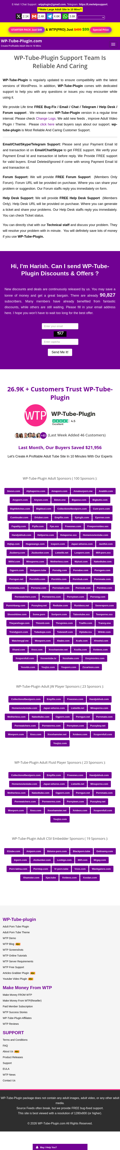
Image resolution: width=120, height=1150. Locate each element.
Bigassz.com (79, 499)
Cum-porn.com (101, 508)
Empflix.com (62, 517)
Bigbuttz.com (99, 499)
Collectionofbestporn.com (72, 508)
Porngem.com (102, 570)
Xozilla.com (80, 649)
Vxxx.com (80, 869)
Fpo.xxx (54, 526)
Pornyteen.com (75, 596)
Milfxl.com (14, 561)
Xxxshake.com (70, 658)
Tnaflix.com (85, 623)
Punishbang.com (15, 605)
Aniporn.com (33, 851)
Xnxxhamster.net (58, 649)
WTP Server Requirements (18, 961)
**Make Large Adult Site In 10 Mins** (60, 9)
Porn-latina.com (18, 869)
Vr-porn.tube (61, 869)
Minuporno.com (35, 561)
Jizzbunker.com (40, 552)
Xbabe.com (63, 640)
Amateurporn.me (82, 491)
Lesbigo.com (64, 860)
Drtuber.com (41, 517)
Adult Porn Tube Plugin (16, 926)
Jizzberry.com (17, 552)
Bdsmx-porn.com (57, 851)
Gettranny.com (104, 851)
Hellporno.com (45, 535)
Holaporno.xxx (68, 535)
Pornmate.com (102, 579)
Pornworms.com (51, 596)
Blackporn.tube (81, 851)
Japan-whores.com (82, 544)
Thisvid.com (42, 623)
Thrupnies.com (64, 623)
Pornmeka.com (16, 588)
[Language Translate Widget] (91, 17)
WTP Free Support (13, 967)
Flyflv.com (38, 526)
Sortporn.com (59, 614)
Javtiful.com (106, 544)
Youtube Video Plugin (15, 978)
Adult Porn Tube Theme (16, 932)
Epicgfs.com (82, 517)
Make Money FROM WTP (17, 994)
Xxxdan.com (90, 877)
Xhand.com (18, 649)
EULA (6, 1068)
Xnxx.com (36, 649)
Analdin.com (106, 491)
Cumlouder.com (19, 517)
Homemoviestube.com (95, 535)
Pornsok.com (83, 588)
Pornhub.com (80, 579)
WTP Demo (9, 938)
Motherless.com (59, 561)
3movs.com (13, 491)
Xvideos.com (100, 649)
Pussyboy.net (39, 605)
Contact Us (9, 1080)
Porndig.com (59, 570)
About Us (11, 1051)
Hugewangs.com (35, 544)
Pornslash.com (60, 588)
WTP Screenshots (13, 949)
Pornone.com (38, 588)
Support (7, 1063)
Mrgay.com (100, 860)
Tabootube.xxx (81, 614)
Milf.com (82, 860)
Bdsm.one (60, 499)
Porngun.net (16, 579)
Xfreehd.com (101, 640)
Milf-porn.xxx (103, 552)
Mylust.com (81, 561)
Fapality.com (19, 526)
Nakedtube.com (103, 561)
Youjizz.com (48, 667)
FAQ (5, 1045)
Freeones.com (73, 526)
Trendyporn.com (18, 632)
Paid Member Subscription (18, 1006)
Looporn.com (82, 552)
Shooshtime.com (17, 614)
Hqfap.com (13, 544)
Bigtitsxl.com (43, 508)
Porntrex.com (104, 588)
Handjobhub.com (21, 535)
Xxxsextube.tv (48, 658)
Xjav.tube (50, 877)
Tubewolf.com (65, 632)
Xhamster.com (31, 877)
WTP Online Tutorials (15, 955)
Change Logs (46, 118)
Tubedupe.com (42, 632)
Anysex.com (41, 499)
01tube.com (13, 851)
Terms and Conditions (15, 1039)
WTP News (9, 1074)
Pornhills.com (37, 579)
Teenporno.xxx (104, 614)
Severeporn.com (104, 605)
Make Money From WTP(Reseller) (22, 1000)
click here (47, 124)
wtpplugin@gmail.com (52, 4)
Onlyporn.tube (38, 570)
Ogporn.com (17, 570)
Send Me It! (60, 352)
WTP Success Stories (15, 1012)
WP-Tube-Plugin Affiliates (17, 1018)
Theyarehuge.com (19, 623)
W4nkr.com (104, 632)
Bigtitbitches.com (20, 508)
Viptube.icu (85, 632)
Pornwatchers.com (25, 596)
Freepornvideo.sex (97, 526)
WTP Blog (8, 944)
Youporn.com (68, 667)
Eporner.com (102, 517)
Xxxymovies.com (94, 658)
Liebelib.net (61, 552)
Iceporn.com (58, 544)
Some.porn (39, 614)
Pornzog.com (97, 596)
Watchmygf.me (20, 640)
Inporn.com (20, 860)
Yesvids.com (28, 667)
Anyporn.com (20, 499)
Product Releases (13, 1057)
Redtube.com (60, 605)
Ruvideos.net (81, 605)
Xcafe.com (82, 640)
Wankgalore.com (101, 869)
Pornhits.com (58, 579)
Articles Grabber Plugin (16, 973)
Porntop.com (40, 869)
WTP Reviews (11, 1023)
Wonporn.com (43, 640)
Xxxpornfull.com (25, 658)
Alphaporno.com (35, 491)
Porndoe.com (80, 570)
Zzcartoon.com (90, 667)
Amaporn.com (59, 491)
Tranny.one (104, 623)
